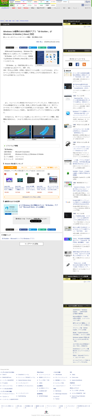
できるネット (5, 396)
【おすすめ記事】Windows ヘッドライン (79, 306)
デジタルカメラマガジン (8, 393)
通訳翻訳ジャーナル (60, 380)
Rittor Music (40, 372)
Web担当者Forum (6, 377)
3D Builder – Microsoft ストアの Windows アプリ (18, 238)
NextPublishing (22, 396)
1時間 (66, 23)
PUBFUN (72, 383)
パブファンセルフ (76, 385)
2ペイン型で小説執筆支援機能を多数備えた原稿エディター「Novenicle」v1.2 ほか (81, 75)
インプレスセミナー (23, 383)
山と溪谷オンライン (44, 388)
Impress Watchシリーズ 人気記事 (78, 276)
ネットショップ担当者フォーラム (26, 377)
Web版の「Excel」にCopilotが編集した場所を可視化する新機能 (81, 173)
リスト (16, 47)
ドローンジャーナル (7, 385)
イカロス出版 (57, 372)
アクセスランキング (74, 21)
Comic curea (75, 377)
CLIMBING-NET (43, 391)
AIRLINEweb (58, 374)
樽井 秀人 (39, 42)
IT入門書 (38, 167)
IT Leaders (5, 383)
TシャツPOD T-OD (44, 380)
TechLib (57, 399)
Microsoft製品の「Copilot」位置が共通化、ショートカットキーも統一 (81, 318)
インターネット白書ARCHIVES (10, 399)
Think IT (4, 374)
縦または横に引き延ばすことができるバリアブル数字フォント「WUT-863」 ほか (81, 229)
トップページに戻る (31, 244)
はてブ (34, 47)
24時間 (74, 23)
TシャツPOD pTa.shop (78, 390)
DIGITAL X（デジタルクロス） (26, 385)
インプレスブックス (23, 393)
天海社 (73, 374)
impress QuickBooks (77, 380)
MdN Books (58, 391)
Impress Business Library (24, 380)
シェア (24, 47)
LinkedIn (53, 47)
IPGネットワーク (74, 388)
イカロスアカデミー (60, 385)
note (43, 47)
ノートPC (10, 167)
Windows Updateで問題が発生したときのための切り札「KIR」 (81, 339)
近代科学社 (40, 393)
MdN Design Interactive (61, 393)
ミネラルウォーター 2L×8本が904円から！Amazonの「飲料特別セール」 (81, 131)
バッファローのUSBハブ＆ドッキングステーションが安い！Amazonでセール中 (81, 148)
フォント (75, 8)
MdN (55, 388)
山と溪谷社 (40, 385)
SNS (64, 8)
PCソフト (24, 167)
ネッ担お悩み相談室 (7, 388)
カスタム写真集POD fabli (78, 393)
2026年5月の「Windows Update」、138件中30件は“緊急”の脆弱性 (80, 311)
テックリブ (56, 396)
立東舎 (40, 383)
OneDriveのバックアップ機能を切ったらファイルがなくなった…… (81, 350)
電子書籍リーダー (52, 167)
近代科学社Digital (43, 396)
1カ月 (88, 23)
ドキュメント (57, 8)
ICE (71, 372)
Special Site (71, 51)
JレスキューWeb (59, 383)
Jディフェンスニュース (61, 377)
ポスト (11, 47)
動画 (69, 8)
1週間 (81, 23)
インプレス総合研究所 (8, 380)
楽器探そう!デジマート (45, 377)
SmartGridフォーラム (23, 374)
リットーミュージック (44, 374)
